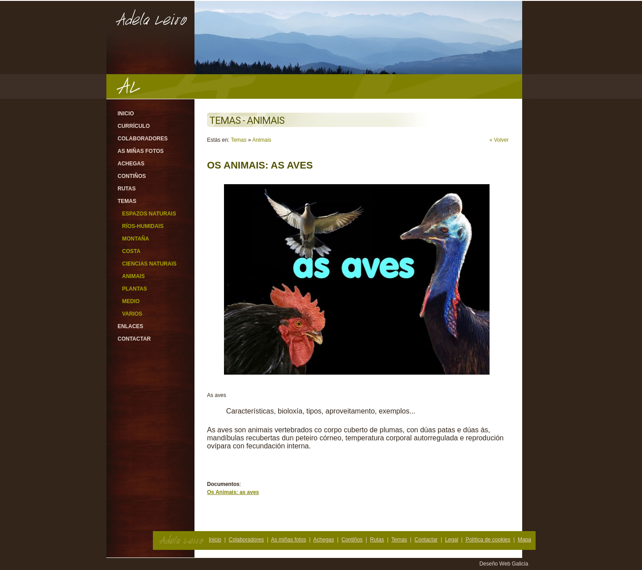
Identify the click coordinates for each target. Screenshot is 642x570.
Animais (133, 276)
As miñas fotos (141, 151)
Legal (451, 539)
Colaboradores (143, 138)
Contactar (134, 339)
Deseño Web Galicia (504, 564)
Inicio (126, 113)
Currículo (134, 126)
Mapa (524, 539)
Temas (127, 201)
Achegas (131, 163)
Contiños (132, 176)
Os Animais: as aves (233, 492)
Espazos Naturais (149, 214)
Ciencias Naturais (149, 264)
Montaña (135, 239)
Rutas (126, 189)
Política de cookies (487, 539)
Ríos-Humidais (143, 226)
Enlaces (130, 326)
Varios (132, 314)
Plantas (134, 289)
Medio (130, 301)
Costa (131, 251)
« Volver (499, 140)
